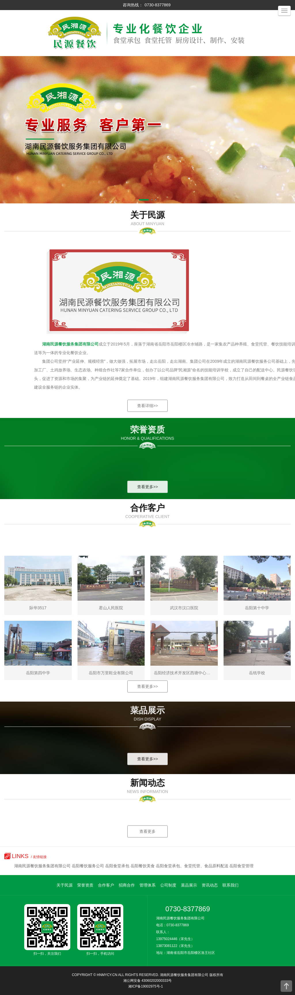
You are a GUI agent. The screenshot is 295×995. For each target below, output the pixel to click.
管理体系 (147, 885)
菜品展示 (189, 885)
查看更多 (147, 846)
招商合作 (127, 885)
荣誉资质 (85, 885)
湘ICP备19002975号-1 (145, 986)
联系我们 (230, 885)
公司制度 (168, 885)
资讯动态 (210, 885)
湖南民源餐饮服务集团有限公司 (184, 975)
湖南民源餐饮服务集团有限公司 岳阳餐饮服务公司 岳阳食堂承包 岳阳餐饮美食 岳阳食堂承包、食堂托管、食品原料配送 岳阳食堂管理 (134, 866)
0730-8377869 (158, 5)
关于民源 (64, 885)
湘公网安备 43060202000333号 (147, 981)
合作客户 (106, 885)
